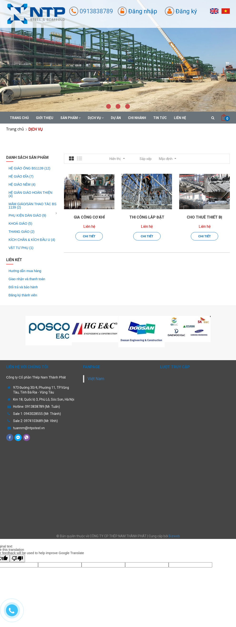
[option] (48, 330)
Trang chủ (15, 129)
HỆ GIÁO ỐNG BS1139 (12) (29, 168)
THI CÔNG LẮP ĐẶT (146, 217)
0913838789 (91, 11)
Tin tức (160, 118)
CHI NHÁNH (137, 118)
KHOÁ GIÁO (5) (20, 223)
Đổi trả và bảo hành (23, 287)
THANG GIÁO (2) (21, 232)
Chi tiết (89, 236)
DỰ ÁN (116, 118)
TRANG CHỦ (19, 118)
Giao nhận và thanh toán (27, 279)
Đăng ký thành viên (23, 295)
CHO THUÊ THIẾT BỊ (204, 217)
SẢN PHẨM (70, 118)
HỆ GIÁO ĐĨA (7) (21, 176)
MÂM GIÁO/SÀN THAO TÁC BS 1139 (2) (32, 205)
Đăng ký (181, 11)
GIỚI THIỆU (44, 118)
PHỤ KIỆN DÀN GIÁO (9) (27, 215)
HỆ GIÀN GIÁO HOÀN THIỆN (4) (30, 194)
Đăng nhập (137, 11)
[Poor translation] (17, 558)
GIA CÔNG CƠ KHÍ (89, 217)
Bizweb (174, 536)
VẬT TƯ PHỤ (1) (21, 248)
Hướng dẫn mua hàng (25, 271)
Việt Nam (96, 378)
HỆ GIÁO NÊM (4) (22, 184)
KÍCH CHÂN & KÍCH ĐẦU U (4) (32, 240)
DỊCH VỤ (96, 118)
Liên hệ (180, 118)
